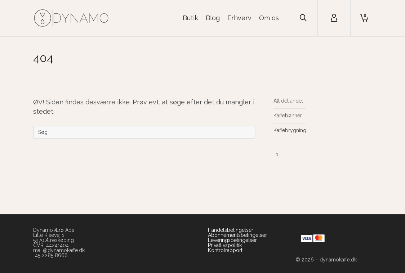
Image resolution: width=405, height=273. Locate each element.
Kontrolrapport (225, 250)
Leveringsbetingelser (232, 240)
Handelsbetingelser (230, 230)
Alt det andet (288, 101)
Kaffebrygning (289, 130)
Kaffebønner (287, 115)
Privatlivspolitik (225, 245)
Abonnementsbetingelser (237, 235)
